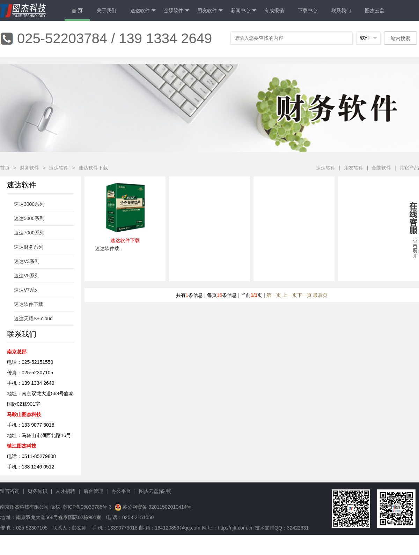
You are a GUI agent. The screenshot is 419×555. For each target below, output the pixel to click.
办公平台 (121, 491)
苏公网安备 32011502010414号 (157, 507)
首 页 (77, 10)
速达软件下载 (93, 168)
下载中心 (307, 10)
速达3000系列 (29, 204)
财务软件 (29, 168)
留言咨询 (10, 491)
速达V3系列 (26, 261)
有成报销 (274, 10)
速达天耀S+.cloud (33, 318)
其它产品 (409, 168)
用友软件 (210, 11)
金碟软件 (176, 11)
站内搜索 (400, 38)
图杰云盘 (374, 10)
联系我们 (341, 10)
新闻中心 (243, 11)
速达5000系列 (29, 218)
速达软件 (143, 11)
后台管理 (93, 491)
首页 (5, 168)
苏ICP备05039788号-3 (86, 507)
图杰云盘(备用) (155, 491)
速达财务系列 (28, 247)
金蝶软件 (381, 168)
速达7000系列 (29, 232)
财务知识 (37, 491)
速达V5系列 (26, 275)
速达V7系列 (26, 290)
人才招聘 (65, 491)
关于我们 (106, 10)
